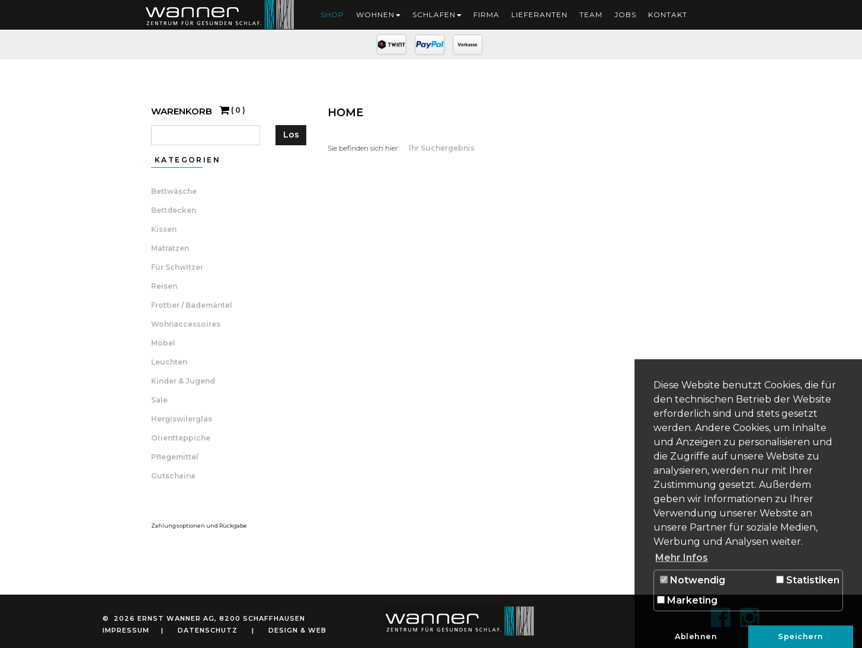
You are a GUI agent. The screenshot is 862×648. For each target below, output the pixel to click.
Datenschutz (208, 630)
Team (591, 14)
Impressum (125, 630)
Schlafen (437, 14)
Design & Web (297, 630)
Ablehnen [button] (696, 636)
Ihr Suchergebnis (442, 147)
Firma (486, 14)
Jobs (625, 14)
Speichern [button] (800, 636)
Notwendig (692, 580)
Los (291, 134)
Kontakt (667, 14)
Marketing (687, 600)
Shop (332, 14)
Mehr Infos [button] (681, 557)
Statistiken (807, 580)
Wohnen (378, 14)
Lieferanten (539, 14)
